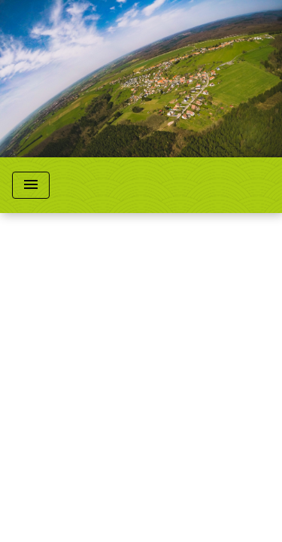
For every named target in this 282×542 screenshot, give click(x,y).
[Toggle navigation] (31, 185)
